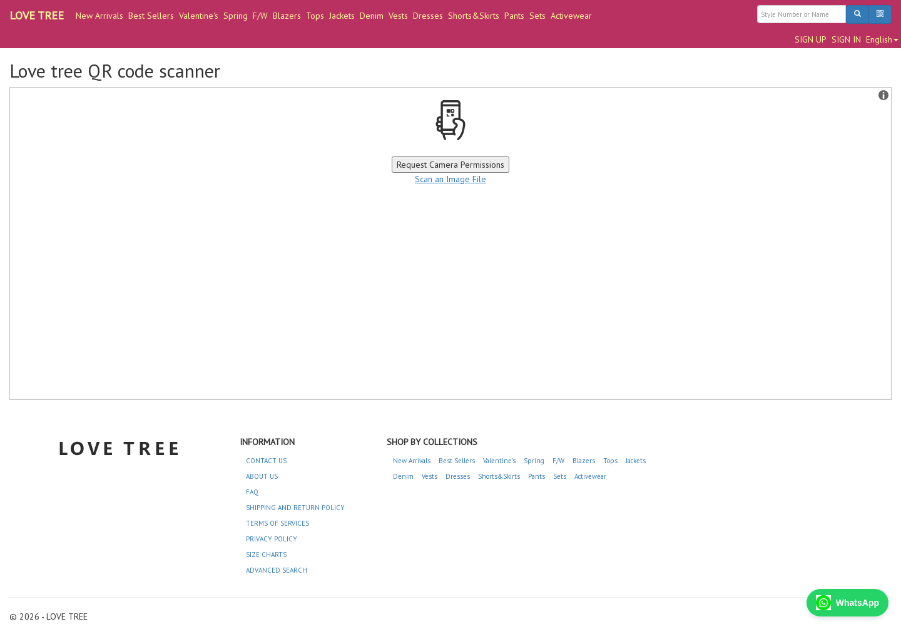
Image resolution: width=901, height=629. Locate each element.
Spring (235, 15)
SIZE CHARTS (266, 554)
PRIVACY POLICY (271, 538)
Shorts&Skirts (473, 15)
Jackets (342, 15)
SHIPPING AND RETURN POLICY (295, 507)
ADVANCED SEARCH (276, 570)
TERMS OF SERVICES (277, 523)
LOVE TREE (36, 15)
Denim (372, 15)
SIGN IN (846, 39)
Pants (514, 15)
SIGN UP (811, 39)
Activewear (571, 15)
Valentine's (198, 15)
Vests (398, 15)
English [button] (882, 39)
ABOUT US (262, 476)
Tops (315, 15)
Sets (537, 15)
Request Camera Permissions (450, 164)
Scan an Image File (450, 179)
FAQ (252, 492)
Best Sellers (151, 15)
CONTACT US (266, 460)
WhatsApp (847, 602)
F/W (260, 15)
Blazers (287, 15)
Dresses (428, 15)
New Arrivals (99, 15)
